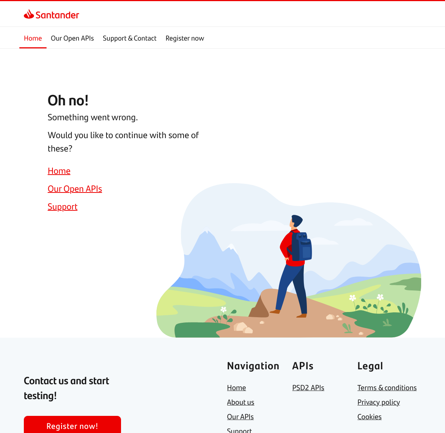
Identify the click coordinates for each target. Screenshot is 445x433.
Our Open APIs (72, 38)
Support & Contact (129, 38)
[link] (30, 13)
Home (33, 38)
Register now (184, 38)
